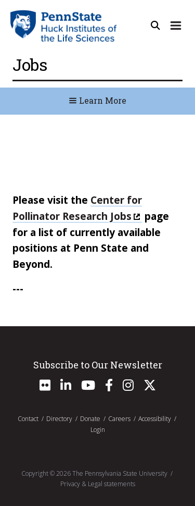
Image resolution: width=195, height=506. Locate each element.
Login (97, 429)
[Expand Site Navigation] (176, 25)
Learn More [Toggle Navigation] (97, 100)
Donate (90, 418)
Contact (28, 418)
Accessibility (154, 418)
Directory (59, 418)
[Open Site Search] (155, 25)
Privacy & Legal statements (97, 483)
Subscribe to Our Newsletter (97, 365)
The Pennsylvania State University (119, 473)
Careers (119, 418)
